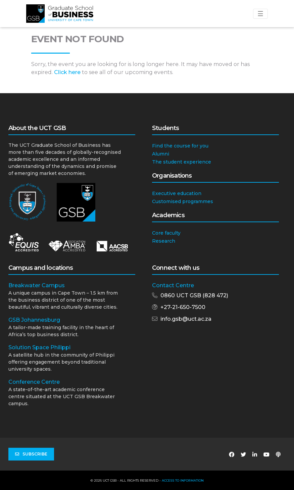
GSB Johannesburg (34, 320)
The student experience (181, 162)
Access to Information (183, 480)
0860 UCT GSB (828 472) (194, 295)
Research (163, 241)
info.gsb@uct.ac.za (185, 319)
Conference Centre (34, 382)
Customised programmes (182, 201)
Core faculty (166, 233)
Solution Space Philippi (39, 347)
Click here (67, 72)
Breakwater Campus (36, 285)
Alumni (160, 154)
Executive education (176, 193)
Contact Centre (173, 285)
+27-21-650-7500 (182, 307)
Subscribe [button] (31, 454)
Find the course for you (180, 146)
